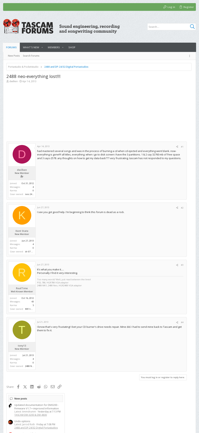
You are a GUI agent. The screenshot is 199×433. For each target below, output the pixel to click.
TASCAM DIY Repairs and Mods (159, 155)
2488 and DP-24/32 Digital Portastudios (164, 106)
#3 (126, 264)
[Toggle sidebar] (190, 56)
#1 (126, 146)
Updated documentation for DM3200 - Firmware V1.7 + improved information (164, 85)
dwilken (13, 81)
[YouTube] (191, 427)
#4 (126, 322)
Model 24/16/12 (151, 139)
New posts (148, 77)
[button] (42, 47)
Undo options (150, 100)
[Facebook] (179, 427)
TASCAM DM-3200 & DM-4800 (158, 94)
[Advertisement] (68, 114)
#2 (126, 207)
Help (178, 413)
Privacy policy (163, 413)
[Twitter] (185, 427)
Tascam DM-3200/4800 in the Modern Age (166, 233)
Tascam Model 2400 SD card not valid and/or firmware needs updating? (164, 130)
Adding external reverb (155, 245)
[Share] (121, 146)
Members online (152, 317)
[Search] (172, 26)
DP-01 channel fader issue (157, 113)
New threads (150, 168)
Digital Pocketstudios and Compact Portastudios (161, 121)
